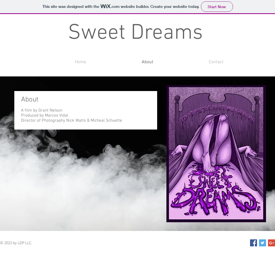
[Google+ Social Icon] (271, 242)
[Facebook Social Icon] (253, 242)
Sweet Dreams (135, 33)
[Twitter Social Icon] (262, 242)
